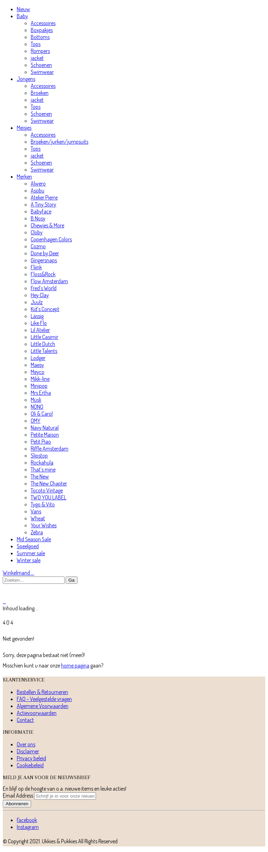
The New (40, 476)
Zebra (37, 532)
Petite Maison (45, 434)
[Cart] (4, 601)
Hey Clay (40, 295)
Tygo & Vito (43, 504)
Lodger (38, 357)
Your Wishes (44, 525)
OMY (35, 420)
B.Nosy (38, 218)
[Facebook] (27, 819)
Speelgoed (28, 546)
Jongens (26, 78)
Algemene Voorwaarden (42, 705)
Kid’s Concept (45, 309)
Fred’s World (44, 288)
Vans (36, 511)
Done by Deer (45, 253)
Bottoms (40, 36)
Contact (25, 719)
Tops (35, 43)
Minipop (39, 385)
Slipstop (39, 455)
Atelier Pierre (44, 197)
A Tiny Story (43, 204)
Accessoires (43, 23)
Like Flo (39, 322)
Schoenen (41, 64)
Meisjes (24, 127)
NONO (37, 406)
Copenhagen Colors (51, 239)
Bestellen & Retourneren (42, 691)
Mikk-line (40, 378)
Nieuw (23, 9)
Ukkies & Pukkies (59, 841)
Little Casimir (44, 336)
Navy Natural (45, 427)
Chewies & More (47, 225)
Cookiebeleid (30, 765)
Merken (24, 176)
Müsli (36, 399)
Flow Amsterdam (49, 281)
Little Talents (44, 350)
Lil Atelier (40, 329)
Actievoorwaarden (37, 712)
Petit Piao (41, 441)
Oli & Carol (42, 413)
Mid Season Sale (34, 539)
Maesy (37, 364)
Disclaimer (28, 751)
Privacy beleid (31, 758)
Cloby (37, 232)
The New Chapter (49, 483)
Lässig (37, 315)
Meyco (37, 371)
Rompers (40, 50)
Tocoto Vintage (47, 490)
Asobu (37, 190)
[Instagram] (28, 826)
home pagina (75, 665)
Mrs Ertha (41, 392)
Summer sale (31, 553)
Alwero (38, 183)
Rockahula (42, 462)
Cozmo (38, 246)
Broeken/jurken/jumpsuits (59, 141)
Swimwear (42, 71)
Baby (22, 16)
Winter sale (28, 560)
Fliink (36, 267)
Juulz (37, 302)
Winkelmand (18, 572)
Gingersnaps (44, 260)
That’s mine (43, 469)
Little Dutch (43, 343)
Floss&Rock (43, 274)
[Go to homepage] (36, 594)
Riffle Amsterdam (49, 448)
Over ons (26, 744)
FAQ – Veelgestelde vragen (44, 698)
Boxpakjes (42, 30)
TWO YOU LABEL (48, 497)
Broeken (40, 92)
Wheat (38, 518)
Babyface (41, 211)
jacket (37, 57)
